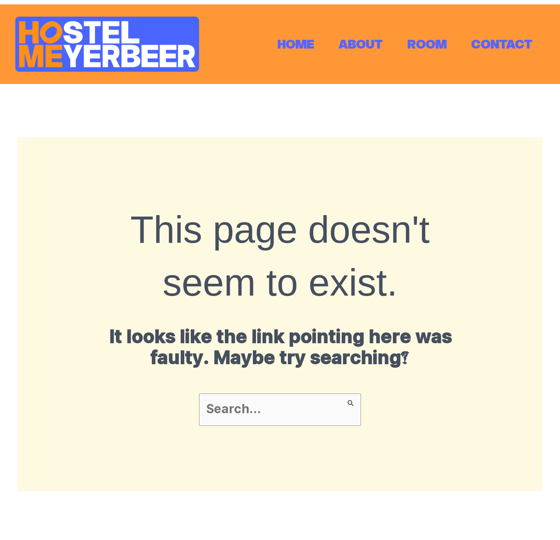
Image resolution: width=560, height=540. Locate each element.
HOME (295, 44)
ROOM (427, 44)
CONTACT (501, 44)
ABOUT (361, 44)
